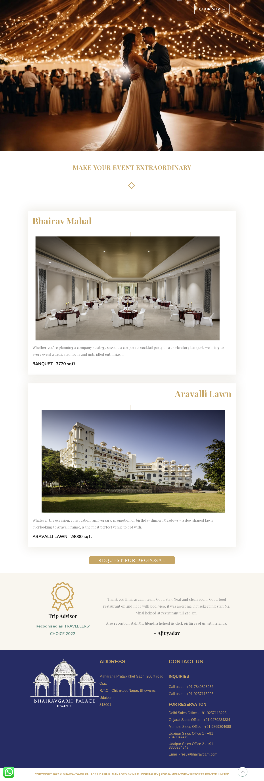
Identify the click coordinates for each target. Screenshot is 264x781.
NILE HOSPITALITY (145, 774)
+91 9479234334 (216, 720)
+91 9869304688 (218, 727)
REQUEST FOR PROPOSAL (132, 560)
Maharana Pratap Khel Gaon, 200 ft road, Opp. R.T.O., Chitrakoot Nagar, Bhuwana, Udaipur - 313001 (132, 690)
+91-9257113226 (200, 694)
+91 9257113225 (213, 713)
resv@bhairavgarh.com (199, 754)
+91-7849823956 (200, 687)
